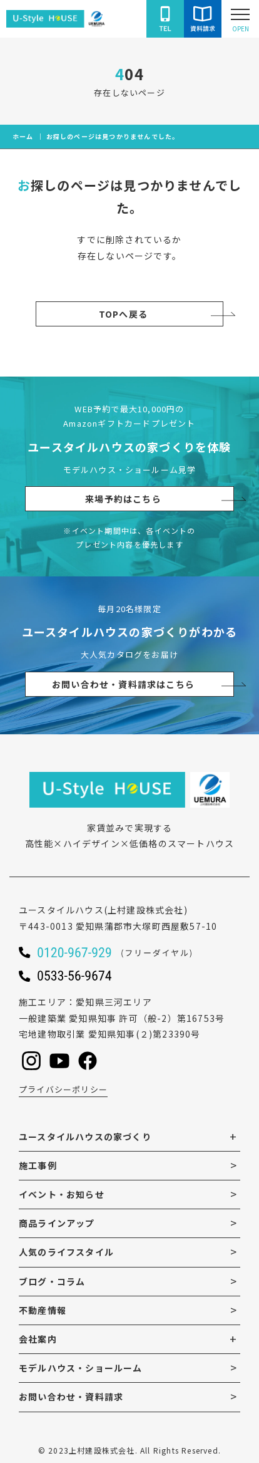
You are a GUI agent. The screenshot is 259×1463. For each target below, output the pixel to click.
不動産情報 (42, 1310)
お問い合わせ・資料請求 (71, 1396)
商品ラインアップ (57, 1223)
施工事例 (38, 1165)
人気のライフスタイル (66, 1252)
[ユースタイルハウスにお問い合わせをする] (202, 19)
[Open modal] (240, 19)
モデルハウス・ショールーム (81, 1367)
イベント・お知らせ (61, 1194)
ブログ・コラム (52, 1281)
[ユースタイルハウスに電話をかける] (165, 19)
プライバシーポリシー (63, 1089)
